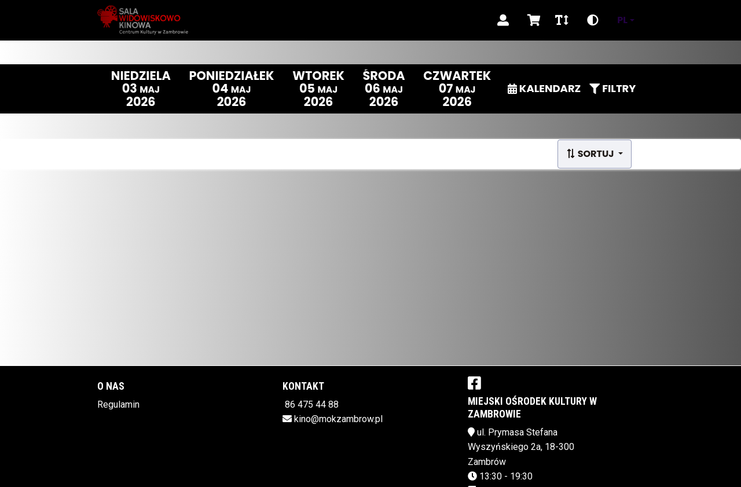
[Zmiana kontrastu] (593, 20)
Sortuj (591, 153)
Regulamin (118, 404)
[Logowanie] (503, 20)
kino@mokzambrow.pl (338, 418)
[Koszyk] (532, 20)
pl (622, 20)
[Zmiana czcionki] (562, 20)
